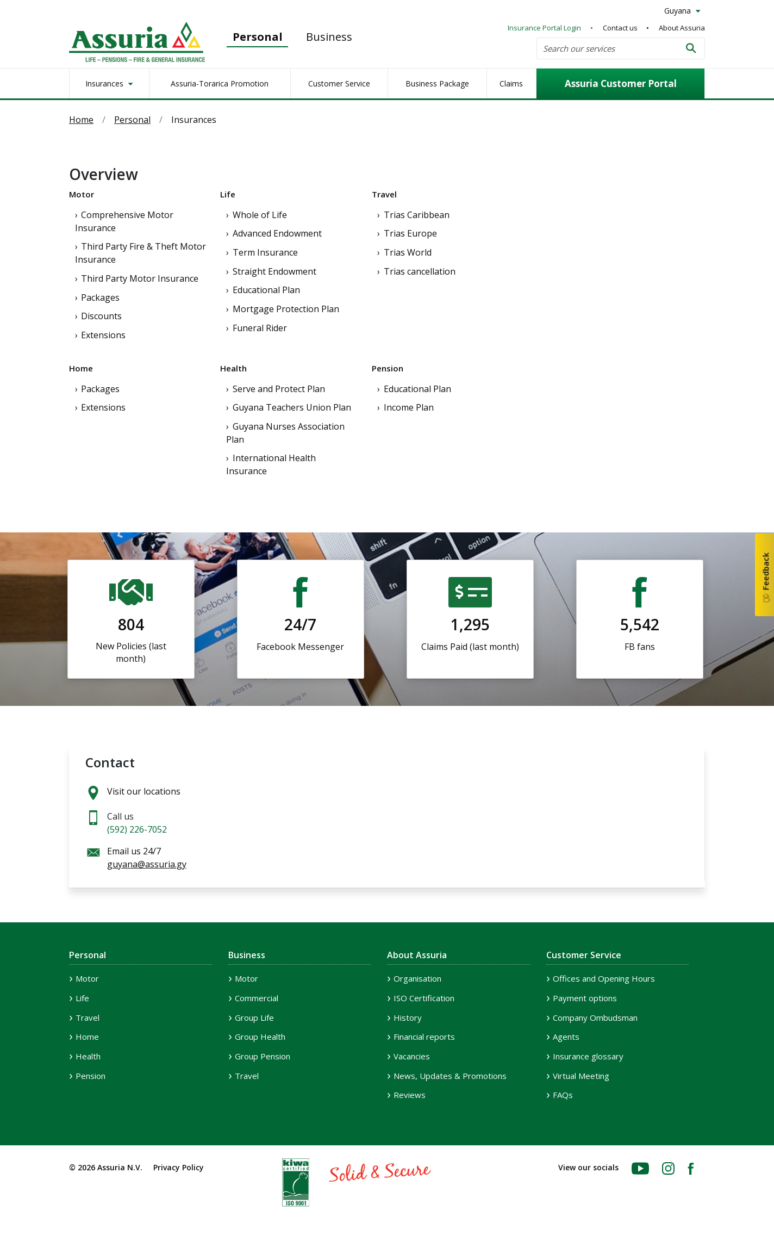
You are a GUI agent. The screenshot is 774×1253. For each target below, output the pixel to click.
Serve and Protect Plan (279, 389)
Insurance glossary (588, 1056)
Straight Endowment (274, 271)
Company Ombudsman (595, 1017)
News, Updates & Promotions (450, 1075)
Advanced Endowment (277, 233)
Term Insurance (265, 252)
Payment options (585, 998)
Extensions (103, 335)
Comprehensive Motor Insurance (124, 221)
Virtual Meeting (581, 1075)
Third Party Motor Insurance (139, 278)
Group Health (260, 1036)
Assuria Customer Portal (621, 83)
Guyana (678, 10)
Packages (100, 297)
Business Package (437, 83)
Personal (258, 36)
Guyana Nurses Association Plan (285, 432)
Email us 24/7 (146, 857)
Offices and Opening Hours (604, 978)
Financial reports (424, 1036)
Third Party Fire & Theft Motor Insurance (141, 252)
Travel (384, 194)
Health (233, 368)
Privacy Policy (178, 1167)
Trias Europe (410, 233)
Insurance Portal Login (544, 28)
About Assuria (682, 28)
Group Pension (262, 1056)
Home (81, 120)
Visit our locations (143, 791)
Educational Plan (266, 290)
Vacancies (412, 1056)
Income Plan (409, 407)
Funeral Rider (260, 328)
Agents (566, 1036)
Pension (387, 368)
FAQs (563, 1094)
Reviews (410, 1094)
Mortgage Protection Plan (286, 309)
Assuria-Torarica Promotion (220, 83)
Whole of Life (260, 215)
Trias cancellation (419, 271)
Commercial (256, 998)
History (408, 1017)
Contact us (620, 28)
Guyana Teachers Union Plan (292, 407)
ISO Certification (424, 998)
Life (227, 194)
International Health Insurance (271, 464)
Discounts (101, 316)
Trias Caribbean (417, 215)
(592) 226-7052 (137, 829)
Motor (81, 194)
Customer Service (339, 83)
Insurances (105, 83)
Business (329, 36)
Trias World (408, 252)
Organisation (417, 978)
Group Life (254, 1017)
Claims (511, 83)
